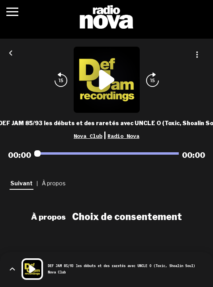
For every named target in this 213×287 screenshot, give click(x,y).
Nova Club (88, 136)
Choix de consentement (127, 216)
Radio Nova (123, 136)
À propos (48, 217)
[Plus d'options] (197, 55)
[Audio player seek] (106, 153)
